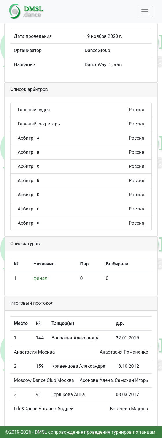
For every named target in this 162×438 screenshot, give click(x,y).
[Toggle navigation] (145, 11)
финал (40, 278)
